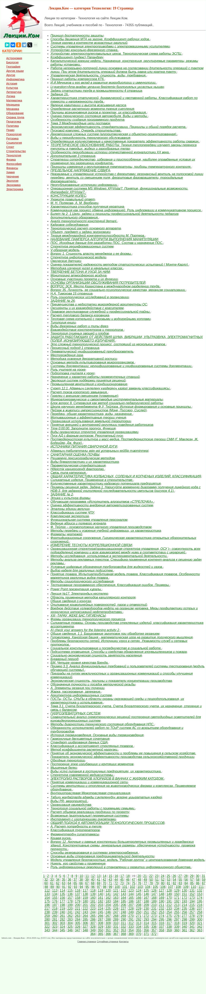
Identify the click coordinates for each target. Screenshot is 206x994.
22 (151, 876)
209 (146, 905)
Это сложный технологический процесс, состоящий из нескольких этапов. (108, 344)
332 (123, 926)
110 (193, 887)
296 (169, 919)
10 (81, 876)
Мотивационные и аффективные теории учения (88, 417)
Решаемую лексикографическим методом (82, 458)
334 (138, 926)
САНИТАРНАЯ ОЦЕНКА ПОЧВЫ (74, 454)
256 (184, 912)
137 (77, 894)
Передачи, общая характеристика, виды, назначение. (91, 414)
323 (55, 926)
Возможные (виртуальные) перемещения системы (89, 815)
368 (123, 934)
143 (123, 894)
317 (169, 923)
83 (180, 883)
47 (133, 879)
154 (47, 897)
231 (154, 908)
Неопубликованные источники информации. (84, 185)
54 (174, 879)
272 (146, 916)
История (11, 83)
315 (154, 923)
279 (199, 916)
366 (108, 934)
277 (184, 916)
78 (151, 883)
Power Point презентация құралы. (76, 589)
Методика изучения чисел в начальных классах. (86, 268)
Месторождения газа (66, 355)
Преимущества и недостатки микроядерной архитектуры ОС (98, 304)
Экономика (13, 185)
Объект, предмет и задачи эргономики (80, 232)
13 (99, 876)
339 (176, 926)
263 (77, 916)
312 (131, 923)
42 (104, 879)
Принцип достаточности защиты (76, 35)
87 (203, 883)
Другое (10, 75)
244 (93, 912)
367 (115, 934)
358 (161, 930)
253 (161, 912)
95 (87, 887)
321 (199, 923)
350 (100, 930)
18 (128, 876)
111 (201, 887)
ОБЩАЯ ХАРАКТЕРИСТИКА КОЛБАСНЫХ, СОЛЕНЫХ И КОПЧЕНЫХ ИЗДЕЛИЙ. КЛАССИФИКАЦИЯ (125, 476)
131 (192, 890)
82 (174, 883)
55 (180, 879)
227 (123, 908)
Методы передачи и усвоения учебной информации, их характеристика (105, 530)
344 (55, 930)
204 (108, 905)
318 (176, 923)
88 (46, 887)
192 (176, 901)
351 (108, 930)
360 (176, 930)
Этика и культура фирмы (70, 498)
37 (75, 879)
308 (100, 923)
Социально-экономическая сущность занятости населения (96, 655)
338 (169, 926)
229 (138, 908)
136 (70, 894)
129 (176, 890)
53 (168, 879)
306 (85, 923)
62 (58, 883)
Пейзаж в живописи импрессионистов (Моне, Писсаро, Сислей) (98, 410)
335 (146, 926)
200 (77, 905)
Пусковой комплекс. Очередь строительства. (85, 130)
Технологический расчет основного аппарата (85, 228)
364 (93, 934)
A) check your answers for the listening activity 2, (85, 630)
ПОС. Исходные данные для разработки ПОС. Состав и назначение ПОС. (106, 243)
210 (154, 905)
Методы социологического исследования (81, 581)
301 (47, 923)
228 (131, 908)
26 (174, 876)
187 (138, 901)
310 (115, 923)
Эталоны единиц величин (70, 509)
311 (123, 923)
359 (169, 930)
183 (108, 901)
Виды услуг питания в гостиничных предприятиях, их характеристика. (106, 771)
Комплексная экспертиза (69, 516)
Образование (15, 113)
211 (161, 905)
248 (123, 912)
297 (176, 919)
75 (133, 883)
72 (116, 883)
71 (110, 883)
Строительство (16, 151)
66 (81, 883)
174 (199, 897)
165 (131, 897)
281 (55, 919)
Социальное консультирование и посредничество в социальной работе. (106, 648)
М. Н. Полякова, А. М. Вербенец (74, 203)
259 (47, 916)
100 (117, 887)
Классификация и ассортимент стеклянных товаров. (92, 746)
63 (63, 883)
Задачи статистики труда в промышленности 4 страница (96, 90)
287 (100, 919)
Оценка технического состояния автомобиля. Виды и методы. (99, 116)
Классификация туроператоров (75, 830)
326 (77, 926)
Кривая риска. (60, 838)
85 (192, 883)
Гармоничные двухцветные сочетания (79, 738)
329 (100, 926)
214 (184, 905)
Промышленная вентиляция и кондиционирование (88, 384)
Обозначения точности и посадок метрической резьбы (92, 684)
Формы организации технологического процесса (87, 619)
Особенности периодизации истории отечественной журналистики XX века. (110, 152)
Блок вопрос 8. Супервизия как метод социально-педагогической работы (106, 403)
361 (184, 930)
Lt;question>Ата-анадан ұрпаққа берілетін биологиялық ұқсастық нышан (107, 87)
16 (116, 876)
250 (138, 912)
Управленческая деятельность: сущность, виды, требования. (98, 75)
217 (47, 908)
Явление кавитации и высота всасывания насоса (88, 105)
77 (145, 883)
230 (146, 908)
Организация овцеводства (70, 804)
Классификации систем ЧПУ (72, 512)
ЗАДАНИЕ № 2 (61, 494)
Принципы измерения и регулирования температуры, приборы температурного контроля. (120, 166)
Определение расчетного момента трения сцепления (92, 108)
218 (55, 908)
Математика (14, 100)
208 (138, 905)
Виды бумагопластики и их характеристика (84, 461)
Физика (11, 159)
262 (70, 916)
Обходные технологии (67, 760)
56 (186, 879)
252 (154, 912)
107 (170, 887)
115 (70, 890)
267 (108, 916)
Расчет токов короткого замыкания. (79, 392)
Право (10, 130)
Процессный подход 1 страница (74, 348)
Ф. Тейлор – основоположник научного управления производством (100, 527)
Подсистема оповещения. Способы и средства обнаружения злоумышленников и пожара (118, 651)
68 (93, 883)
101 (125, 887)
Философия (14, 163)
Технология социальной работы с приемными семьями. (92, 808)
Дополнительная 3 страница (72, 156)
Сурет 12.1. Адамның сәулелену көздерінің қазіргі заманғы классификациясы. (110, 388)
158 (77, 897)
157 (70, 897)
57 (192, 879)
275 (169, 916)
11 (87, 876)
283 (70, 919)
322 (47, 926)
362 (192, 930)
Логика (10, 96)
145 (138, 894)
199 (70, 905)
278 (192, 916)
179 (77, 901)
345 (62, 930)
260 (55, 916)
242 (77, 912)
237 (199, 908)
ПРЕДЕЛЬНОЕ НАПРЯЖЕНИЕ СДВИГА (80, 170)
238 (47, 912)
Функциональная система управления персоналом (88, 519)
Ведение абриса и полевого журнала (78, 523)
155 (55, 897)
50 (151, 879)
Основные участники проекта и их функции (84, 279)
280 (47, 919)
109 (185, 887)
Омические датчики (65, 261)
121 (115, 890)
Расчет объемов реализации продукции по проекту (89, 812)
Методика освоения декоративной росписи (83, 358)
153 (199, 894)
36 (69, 879)
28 (186, 876)
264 (85, 916)
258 (199, 912)
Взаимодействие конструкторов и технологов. (87, 329)
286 (93, 919)
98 (104, 887)
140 (100, 894)
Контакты (124, 941)
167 (146, 897)
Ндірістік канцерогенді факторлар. (77, 469)
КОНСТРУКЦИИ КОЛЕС (68, 195)
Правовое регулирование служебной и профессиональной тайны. (100, 311)
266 (100, 916)
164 (123, 897)
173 (192, 897)
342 (199, 926)
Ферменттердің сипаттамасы (74, 834)
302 (55, 923)
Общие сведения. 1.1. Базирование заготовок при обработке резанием (104, 633)
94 (81, 887)
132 (199, 890)
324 (62, 926)
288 (108, 919)
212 (169, 905)
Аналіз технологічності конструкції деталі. (83, 221)
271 (138, 916)
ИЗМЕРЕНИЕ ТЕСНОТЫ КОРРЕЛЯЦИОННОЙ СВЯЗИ (91, 545)
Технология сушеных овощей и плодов (79, 333)
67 (87, 883)
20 (139, 876)
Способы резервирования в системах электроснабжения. (94, 852)
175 (47, 901)
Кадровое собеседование (69, 224)
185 (123, 901)
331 (115, 926)
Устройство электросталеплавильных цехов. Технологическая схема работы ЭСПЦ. (116, 53)
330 (108, 926)
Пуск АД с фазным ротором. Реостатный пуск (86, 435)
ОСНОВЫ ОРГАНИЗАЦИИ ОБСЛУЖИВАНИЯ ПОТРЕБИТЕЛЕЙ (97, 282)
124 (138, 890)
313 (138, 923)
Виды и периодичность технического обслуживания (90, 137)
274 (161, 916)
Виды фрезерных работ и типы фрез (79, 326)
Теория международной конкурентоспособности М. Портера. (97, 235)
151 (184, 894)
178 (70, 901)
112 (47, 890)
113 (55, 890)
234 (176, 908)
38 (81, 879)
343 (47, 930)
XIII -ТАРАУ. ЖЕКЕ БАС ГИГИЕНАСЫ (78, 615)
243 (85, 912)
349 (93, 930)
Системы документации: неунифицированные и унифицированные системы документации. (121, 366)
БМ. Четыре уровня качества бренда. (79, 662)
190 (161, 901)
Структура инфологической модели (78, 257)
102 (132, 887)
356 (146, 930)
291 (131, 919)
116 (77, 890)
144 (131, 894)
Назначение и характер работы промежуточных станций (95, 377)
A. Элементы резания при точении (77, 688)
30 (197, 876)
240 (62, 912)
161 (100, 897)
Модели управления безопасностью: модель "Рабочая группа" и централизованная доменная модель (127, 860)
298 (184, 919)
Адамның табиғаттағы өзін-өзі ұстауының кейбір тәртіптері (99, 450)
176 (55, 901)
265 (93, 916)
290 (123, 919)
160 (93, 897)
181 (93, 901)
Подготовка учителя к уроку (72, 373)
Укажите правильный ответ (72, 199)
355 (138, 930)
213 (176, 905)
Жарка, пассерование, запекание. (75, 691)
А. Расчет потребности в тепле (75, 826)
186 (131, 901)
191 (169, 901)
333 (131, 926)
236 (192, 908)
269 (123, 916)
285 (85, 919)
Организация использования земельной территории (90, 421)
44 (116, 879)
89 (52, 887)
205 (115, 905)
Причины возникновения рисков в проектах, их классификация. (98, 112)
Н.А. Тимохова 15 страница (71, 293)
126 (154, 890)
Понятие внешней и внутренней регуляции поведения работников (101, 424)
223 (93, 908)
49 (145, 879)
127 (161, 890)
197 (55, 905)
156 (62, 897)
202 (93, 905)
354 (131, 930)
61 (52, 883)
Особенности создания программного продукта (87, 119)
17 (122, 876)
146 (146, 894)
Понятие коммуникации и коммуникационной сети (89, 782)
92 (69, 887)
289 (115, 919)
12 (93, 876)
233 (169, 908)
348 (85, 930)
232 (161, 908)
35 (63, 879)
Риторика (12, 138)
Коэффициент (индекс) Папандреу (76, 57)
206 (123, 905)
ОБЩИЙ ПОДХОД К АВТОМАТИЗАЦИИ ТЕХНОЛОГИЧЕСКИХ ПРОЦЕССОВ (107, 823)
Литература (13, 92)
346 (70, 930)
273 (154, 916)
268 (115, 916)
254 (169, 912)
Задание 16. (59, 94)
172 (184, 897)
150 (176, 894)
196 (47, 905)
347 (77, 930)
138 (85, 894)
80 (163, 883)
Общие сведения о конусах (70, 601)
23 (157, 876)
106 (163, 887)
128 (169, 890)
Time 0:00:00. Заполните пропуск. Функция (82, 428)
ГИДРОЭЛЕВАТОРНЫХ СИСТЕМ (75, 713)
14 (104, 876)
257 (192, 912)
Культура (12, 87)
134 (55, 894)
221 (77, 908)
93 (75, 887)
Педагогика (13, 121)
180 (85, 901)
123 (131, 890)
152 (192, 894)
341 (192, 926)
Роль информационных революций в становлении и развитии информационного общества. (120, 867)
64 (69, 883)
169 (161, 897)
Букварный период (64, 659)
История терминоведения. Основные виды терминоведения (96, 735)
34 (58, 879)
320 (192, 923)
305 (77, 923)
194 (192, 901)
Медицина (13, 104)
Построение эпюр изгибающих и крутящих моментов (91, 764)
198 (62, 905)
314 (146, 923)
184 (115, 901)
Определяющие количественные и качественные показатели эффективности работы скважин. (124, 141)
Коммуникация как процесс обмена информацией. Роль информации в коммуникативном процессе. (126, 210)
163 (115, 897)
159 (85, 897)
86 (198, 883)
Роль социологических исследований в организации (89, 297)
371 (146, 934)
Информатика (15, 79)
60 (46, 883)
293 (146, 919)
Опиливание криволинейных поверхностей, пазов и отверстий (98, 604)
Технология (13, 155)
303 (62, 923)
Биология (12, 62)
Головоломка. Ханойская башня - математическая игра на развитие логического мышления (121, 637)
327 (85, 926)
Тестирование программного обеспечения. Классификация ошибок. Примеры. (110, 585)
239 (55, 912)
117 (85, 890)
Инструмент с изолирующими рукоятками (83, 819)
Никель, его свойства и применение (77, 863)
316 (161, 923)
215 (192, 905)
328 (93, 926)
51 (157, 879)
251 (146, 912)
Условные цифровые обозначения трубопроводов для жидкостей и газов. (106, 567)
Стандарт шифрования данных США (79, 742)
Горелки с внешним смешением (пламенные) (84, 395)
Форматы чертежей (66, 534)
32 (46, 879)
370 (138, 934)
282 (62, 919)
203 (100, 905)
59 (203, 879)
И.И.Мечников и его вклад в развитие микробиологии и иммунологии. (103, 82)
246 (108, 912)
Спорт (10, 147)
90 (58, 887)
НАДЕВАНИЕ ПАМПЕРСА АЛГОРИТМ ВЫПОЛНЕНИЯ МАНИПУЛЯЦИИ (104, 239)
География (13, 66)
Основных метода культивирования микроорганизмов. (92, 362)
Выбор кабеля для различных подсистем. (81, 570)
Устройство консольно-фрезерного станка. (84, 50)
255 (176, 912)
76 (139, 883)
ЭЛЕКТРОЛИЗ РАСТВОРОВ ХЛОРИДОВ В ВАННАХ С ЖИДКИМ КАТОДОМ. (107, 778)
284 (77, 919)
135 (62, 894)
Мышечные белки (63, 767)
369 (131, 934)
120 (108, 890)
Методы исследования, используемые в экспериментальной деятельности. (109, 556)
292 (138, 919)
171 (176, 897)
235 (184, 908)
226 (115, 908)
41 (98, 879)
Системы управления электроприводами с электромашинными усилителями (110, 46)
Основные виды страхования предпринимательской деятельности (102, 856)
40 (93, 879)
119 (100, 890)
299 (192, 919)
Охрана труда (15, 117)
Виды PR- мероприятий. (69, 801)
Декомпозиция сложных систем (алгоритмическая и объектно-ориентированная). (113, 134)
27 (180, 876)
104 (147, 887)
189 (154, 901)
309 (108, 923)
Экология (12, 180)
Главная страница (86, 941)
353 (123, 930)
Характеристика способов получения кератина (87, 206)
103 (140, 887)
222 (85, 908)
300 (199, 919)
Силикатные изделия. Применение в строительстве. (91, 480)
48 (139, 879)
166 (138, 897)
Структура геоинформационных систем (81, 246)
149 (169, 894)
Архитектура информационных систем (81, 695)
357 (154, 930)
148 (161, 894)
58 (198, 879)
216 (199, 905)
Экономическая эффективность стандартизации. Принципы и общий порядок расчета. (118, 127)
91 (64, 887)
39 (87, 879)
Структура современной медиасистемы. (82, 775)
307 (93, 923)
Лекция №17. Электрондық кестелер (79, 593)
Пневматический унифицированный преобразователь (91, 351)
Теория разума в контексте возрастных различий (88, 42)
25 (168, 876)
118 (93, 890)
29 (192, 876)
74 (128, 883)
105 (155, 887)
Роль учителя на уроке (67, 369)
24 (162, 876)
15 (110, 876)
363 (199, 930)
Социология (14, 142)
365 (100, 934)
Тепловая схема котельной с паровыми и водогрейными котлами (100, 319)
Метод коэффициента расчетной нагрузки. (84, 749)
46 (128, 879)
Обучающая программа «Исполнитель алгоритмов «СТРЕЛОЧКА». (102, 501)
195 (199, 901)
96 (93, 887)
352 (115, 930)
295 (161, 919)
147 (154, 894)
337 (161, 926)
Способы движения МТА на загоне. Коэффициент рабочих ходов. (100, 39)
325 (70, 926)
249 (131, 912)
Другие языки (15, 70)
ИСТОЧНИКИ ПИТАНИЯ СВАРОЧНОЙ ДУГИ (83, 446)
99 (110, 887)
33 (52, 879)
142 (115, 894)
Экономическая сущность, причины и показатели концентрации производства (111, 680)
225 (108, 908)
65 (75, 883)
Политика (12, 125)
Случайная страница (107, 941)
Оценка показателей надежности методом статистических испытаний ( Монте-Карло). (119, 264)
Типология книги (63, 322)
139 (93, 894)
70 (104, 883)
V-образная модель (64, 250)
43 (110, 879)
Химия (10, 172)
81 (168, 883)
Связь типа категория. (68, 472)
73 (122, 883)
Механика (12, 108)
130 (184, 890)
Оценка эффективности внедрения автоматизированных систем (101, 505)
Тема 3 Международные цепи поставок (80, 123)
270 (131, 916)
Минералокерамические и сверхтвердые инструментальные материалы (106, 399)
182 (100, 901)
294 (154, 919)
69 (98, 883)
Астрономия (14, 58)
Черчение (12, 176)
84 (186, 883)
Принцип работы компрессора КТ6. (77, 79)
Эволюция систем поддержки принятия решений (88, 380)
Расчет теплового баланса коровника (79, 315)
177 (62, 901)
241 (70, 912)
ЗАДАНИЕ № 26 (62, 300)
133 (47, 894)
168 (154, 897)
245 (100, 912)
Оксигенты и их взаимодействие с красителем (87, 308)
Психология (14, 134)
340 (184, 926)
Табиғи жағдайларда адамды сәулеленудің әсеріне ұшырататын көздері (106, 797)
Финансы (12, 168)
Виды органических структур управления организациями (94, 432)
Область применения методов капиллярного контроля (92, 597)
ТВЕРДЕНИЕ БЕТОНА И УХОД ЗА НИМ (80, 272)
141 (108, 894)
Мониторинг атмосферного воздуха (78, 275)
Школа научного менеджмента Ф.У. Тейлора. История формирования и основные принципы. (121, 406)
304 (70, 923)
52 (163, 879)
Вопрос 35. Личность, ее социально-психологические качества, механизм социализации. (118, 290)
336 (154, 926)
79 (157, 883)
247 (115, 912)
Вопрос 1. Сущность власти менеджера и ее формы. (91, 253)
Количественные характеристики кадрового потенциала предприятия (105, 483)
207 (131, 905)
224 (100, 908)
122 (123, 890)
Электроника (14, 189)
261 (62, 916)
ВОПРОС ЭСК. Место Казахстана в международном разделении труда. (105, 286)
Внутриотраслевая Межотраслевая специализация (90, 793)
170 (169, 897)
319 (184, 923)
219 (62, 908)
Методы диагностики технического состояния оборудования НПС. (102, 724)
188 (146, 901)
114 (62, 890)
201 (85, 905)
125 (146, 890)
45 (122, 879)
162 (108, 897)
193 (184, 901)
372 (154, 934)
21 (145, 876)
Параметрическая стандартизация (78, 465)
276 (176, 916)
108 (178, 887)
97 (99, 887)
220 (70, 908)
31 (203, 876)
